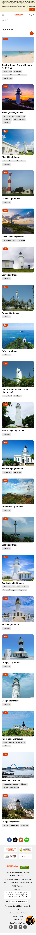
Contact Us (18, 919)
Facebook (11, 927)
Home (3, 20)
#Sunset (5, 787)
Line (25, 927)
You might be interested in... (34, 14)
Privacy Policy (18, 916)
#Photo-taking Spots (9, 240)
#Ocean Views (20, 161)
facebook (9, 839)
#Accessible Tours (8, 116)
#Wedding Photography (10, 590)
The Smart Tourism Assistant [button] (30, 920)
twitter (15, 839)
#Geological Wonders (9, 75)
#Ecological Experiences (10, 784)
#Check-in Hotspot (19, 119)
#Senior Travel (7, 71)
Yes (32, 9)
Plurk (21, 839)
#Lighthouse (17, 71)
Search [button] (30, 14)
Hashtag (9, 20)
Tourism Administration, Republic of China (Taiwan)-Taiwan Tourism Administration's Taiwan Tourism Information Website (18, 14)
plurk (20, 927)
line (26, 839)
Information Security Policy (18, 913)
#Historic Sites (22, 75)
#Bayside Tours (7, 78)
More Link (25, 856)
